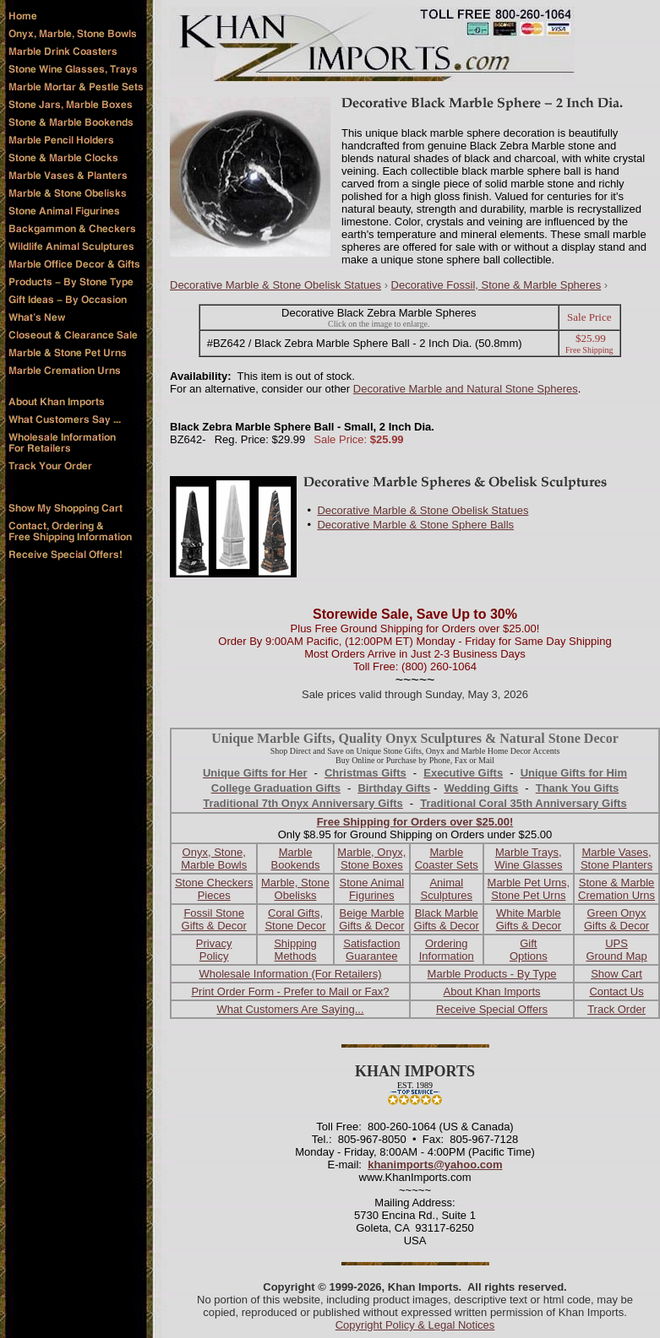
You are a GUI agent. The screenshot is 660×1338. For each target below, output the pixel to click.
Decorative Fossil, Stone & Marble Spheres (496, 285)
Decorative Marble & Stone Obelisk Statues (275, 285)
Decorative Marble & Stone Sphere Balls (415, 524)
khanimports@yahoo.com (435, 1164)
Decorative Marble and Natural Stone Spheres (465, 388)
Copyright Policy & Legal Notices (415, 1325)
